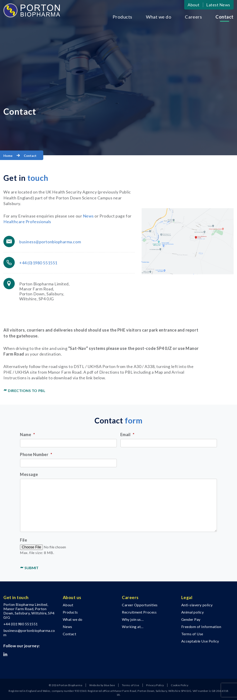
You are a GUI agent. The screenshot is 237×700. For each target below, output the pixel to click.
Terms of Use (192, 634)
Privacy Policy (155, 685)
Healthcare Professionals (27, 221)
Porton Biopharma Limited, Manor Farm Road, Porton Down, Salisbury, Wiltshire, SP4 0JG (29, 610)
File (23, 540)
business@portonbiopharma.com (50, 241)
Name (27, 434)
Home (7, 156)
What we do (158, 16)
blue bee (109, 685)
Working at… (133, 626)
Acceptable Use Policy (200, 641)
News (88, 215)
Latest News (218, 4)
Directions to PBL (26, 390)
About (193, 4)
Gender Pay (191, 619)
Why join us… (133, 619)
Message (29, 474)
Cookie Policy (179, 685)
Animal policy (192, 612)
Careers (193, 16)
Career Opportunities (140, 605)
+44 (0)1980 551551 (38, 262)
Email (127, 434)
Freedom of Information (201, 626)
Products (122, 16)
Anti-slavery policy (197, 605)
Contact (224, 16)
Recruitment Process (139, 612)
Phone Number (36, 454)
